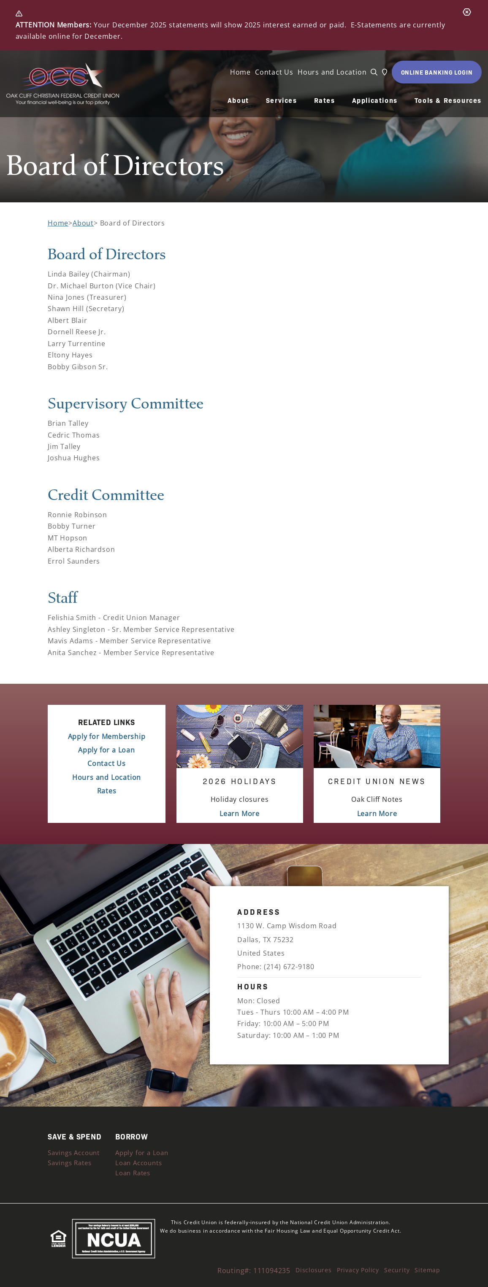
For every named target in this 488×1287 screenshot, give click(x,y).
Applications (375, 100)
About (238, 100)
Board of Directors (107, 253)
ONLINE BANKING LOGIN (437, 72)
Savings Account (74, 1152)
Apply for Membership (107, 736)
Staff (62, 597)
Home (240, 72)
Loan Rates (132, 1173)
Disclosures (314, 1270)
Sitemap (427, 1270)
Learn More (240, 813)
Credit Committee (106, 494)
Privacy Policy (358, 1270)
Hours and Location (332, 72)
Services (281, 100)
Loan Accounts (138, 1162)
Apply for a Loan (106, 750)
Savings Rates (69, 1162)
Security (396, 1270)
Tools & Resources (448, 100)
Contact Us (274, 72)
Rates (324, 100)
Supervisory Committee (125, 402)
